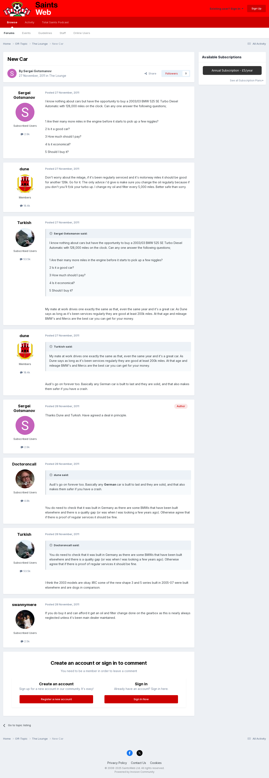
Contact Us (138, 763)
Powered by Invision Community (134, 771)
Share (150, 73)
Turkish (24, 222)
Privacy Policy (117, 763)
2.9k (25, 134)
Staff (63, 33)
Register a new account (56, 699)
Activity (29, 22)
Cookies (156, 763)
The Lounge (57, 75)
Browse (12, 24)
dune (24, 169)
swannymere (24, 604)
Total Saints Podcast (55, 22)
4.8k (25, 500)
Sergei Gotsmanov (37, 71)
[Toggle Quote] (51, 233)
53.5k (25, 259)
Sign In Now (141, 699)
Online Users (81, 33)
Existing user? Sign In (226, 8)
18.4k (25, 205)
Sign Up (256, 8)
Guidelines (45, 33)
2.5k (25, 641)
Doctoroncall (24, 464)
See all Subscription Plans (246, 80)
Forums (9, 33)
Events (26, 33)
